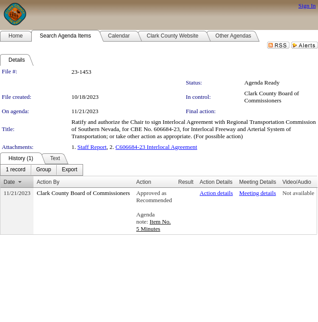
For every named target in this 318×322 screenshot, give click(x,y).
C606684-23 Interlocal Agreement (156, 147)
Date (9, 182)
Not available (298, 193)
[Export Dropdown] (69, 170)
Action (143, 182)
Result (185, 182)
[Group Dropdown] (43, 170)
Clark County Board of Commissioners (271, 97)
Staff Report (91, 147)
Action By (48, 182)
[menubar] (41, 170)
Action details (216, 193)
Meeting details (257, 193)
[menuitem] (15, 170)
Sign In (307, 5)
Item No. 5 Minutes (153, 225)
